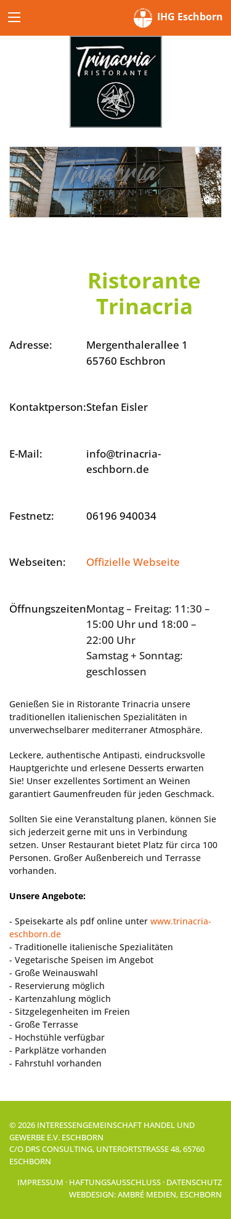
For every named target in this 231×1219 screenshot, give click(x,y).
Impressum (40, 1182)
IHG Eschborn (178, 18)
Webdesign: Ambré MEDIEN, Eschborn (145, 1194)
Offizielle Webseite (133, 562)
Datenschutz (194, 1182)
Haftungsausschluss (115, 1182)
